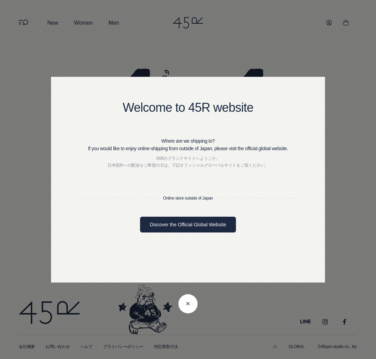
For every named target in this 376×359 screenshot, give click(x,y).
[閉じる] (188, 303)
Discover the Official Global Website (188, 224)
